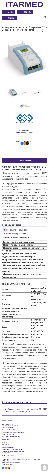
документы (6, 446)
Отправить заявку (24, 161)
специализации (7, 421)
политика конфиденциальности (13, 451)
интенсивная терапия (10, 426)
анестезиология (8, 424)
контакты (5, 444)
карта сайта (6, 453)
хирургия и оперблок (9, 429)
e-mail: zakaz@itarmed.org (11, 463)
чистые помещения (9, 431)
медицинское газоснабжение (13, 433)
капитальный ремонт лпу (11, 436)
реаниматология (8, 427)
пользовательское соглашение (13, 449)
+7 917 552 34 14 (7, 461)
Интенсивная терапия (24, 132)
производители (8, 448)
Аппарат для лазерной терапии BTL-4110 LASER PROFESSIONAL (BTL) (26, 410)
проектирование (8, 434)
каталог (4, 442)
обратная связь (7, 464)
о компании (6, 439)
